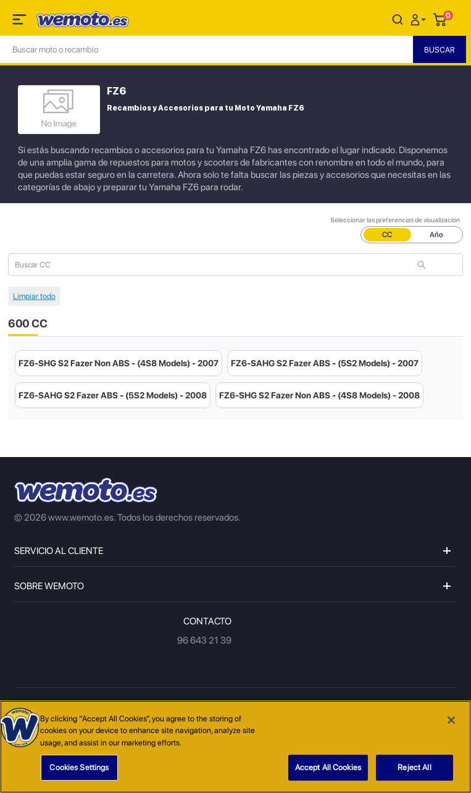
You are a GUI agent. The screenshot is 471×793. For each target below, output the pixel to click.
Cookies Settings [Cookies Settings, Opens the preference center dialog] (79, 768)
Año (436, 234)
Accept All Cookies (328, 768)
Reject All (414, 768)
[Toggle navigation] (20, 21)
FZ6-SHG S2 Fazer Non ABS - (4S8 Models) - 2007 (119, 363)
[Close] (451, 720)
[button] (420, 19)
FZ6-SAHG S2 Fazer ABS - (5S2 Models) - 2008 (113, 395)
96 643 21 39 (204, 640)
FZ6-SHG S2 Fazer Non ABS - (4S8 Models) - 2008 (319, 395)
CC (387, 234)
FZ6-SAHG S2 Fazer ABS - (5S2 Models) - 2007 (325, 363)
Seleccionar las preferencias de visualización (395, 220)
